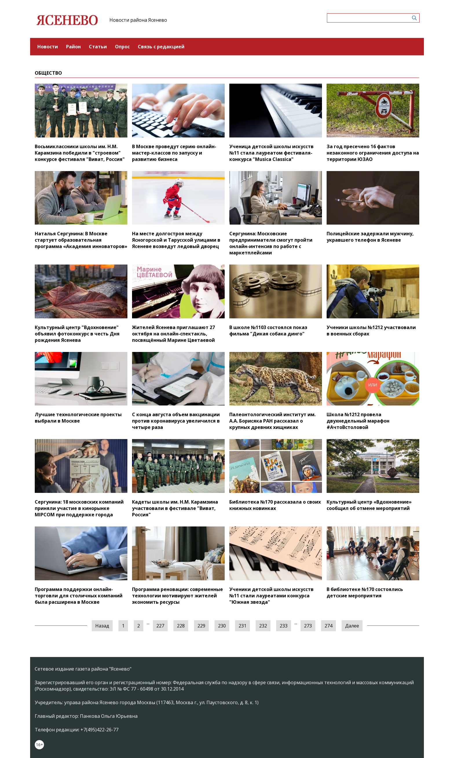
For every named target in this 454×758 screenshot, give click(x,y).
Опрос (122, 46)
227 (160, 626)
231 (242, 626)
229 (201, 626)
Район (73, 46)
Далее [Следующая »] (352, 626)
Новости (47, 46)
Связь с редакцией (161, 46)
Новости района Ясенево (138, 20)
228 (181, 626)
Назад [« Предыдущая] (102, 626)
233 (284, 626)
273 (308, 626)
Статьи (98, 46)
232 (263, 626)
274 (328, 626)
